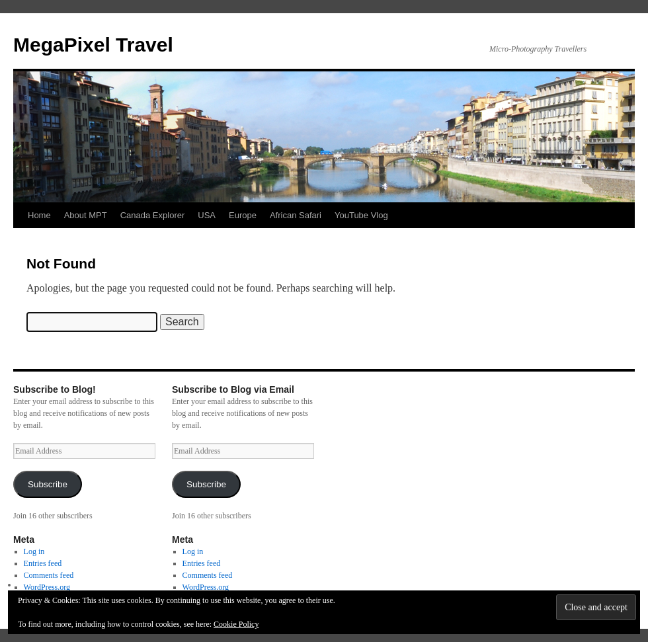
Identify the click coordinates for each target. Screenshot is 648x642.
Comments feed (49, 575)
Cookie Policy (236, 624)
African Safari (295, 215)
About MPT (85, 215)
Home (39, 215)
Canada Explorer (152, 215)
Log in (34, 551)
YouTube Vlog (361, 215)
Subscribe (47, 484)
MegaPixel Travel (93, 45)
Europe (243, 215)
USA (207, 215)
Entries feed (43, 563)
